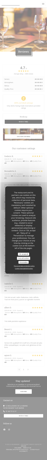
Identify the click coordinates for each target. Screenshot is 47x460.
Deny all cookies (23, 258)
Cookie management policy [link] (24, 268)
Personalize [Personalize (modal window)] (23, 262)
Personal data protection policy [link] (24, 266)
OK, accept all (23, 254)
